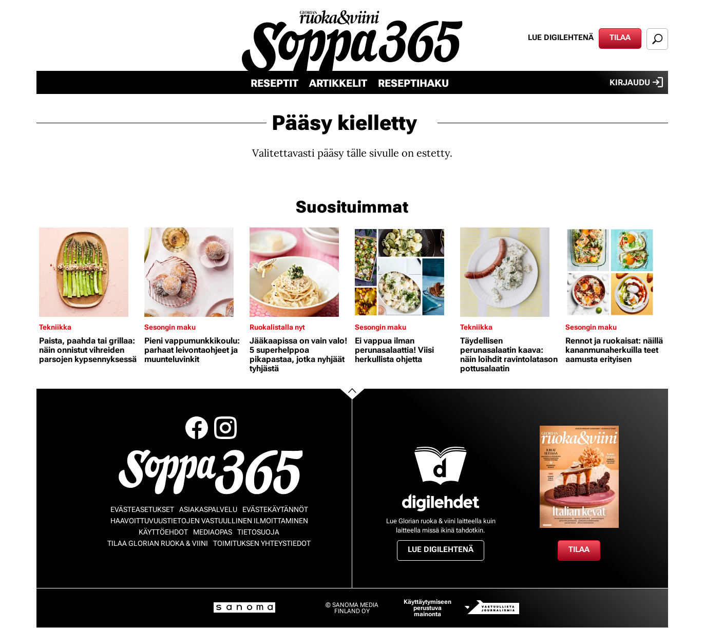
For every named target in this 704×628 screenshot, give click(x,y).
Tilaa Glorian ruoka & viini (157, 543)
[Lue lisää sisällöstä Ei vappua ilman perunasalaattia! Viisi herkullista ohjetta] (405, 272)
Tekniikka (55, 327)
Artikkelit (338, 83)
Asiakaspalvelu (208, 509)
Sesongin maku (170, 327)
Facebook (196, 427)
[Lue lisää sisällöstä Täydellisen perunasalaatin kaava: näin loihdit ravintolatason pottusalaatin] (510, 272)
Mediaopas (212, 532)
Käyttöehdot (163, 532)
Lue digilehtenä (561, 37)
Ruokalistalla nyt (277, 327)
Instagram (225, 427)
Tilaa (620, 37)
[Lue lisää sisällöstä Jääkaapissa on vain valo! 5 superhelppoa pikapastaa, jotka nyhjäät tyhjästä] (300, 272)
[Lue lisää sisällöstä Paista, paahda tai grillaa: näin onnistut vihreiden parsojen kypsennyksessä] (89, 272)
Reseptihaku (413, 83)
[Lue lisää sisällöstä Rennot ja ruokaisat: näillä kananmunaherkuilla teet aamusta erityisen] (615, 272)
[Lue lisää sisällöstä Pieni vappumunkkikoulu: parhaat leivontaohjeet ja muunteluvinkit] (194, 272)
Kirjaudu (636, 82)
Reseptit (274, 83)
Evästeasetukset (142, 509)
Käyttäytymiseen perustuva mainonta (427, 608)
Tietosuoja (258, 532)
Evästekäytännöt (275, 509)
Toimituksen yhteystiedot (262, 543)
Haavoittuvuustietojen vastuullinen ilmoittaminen (209, 521)
